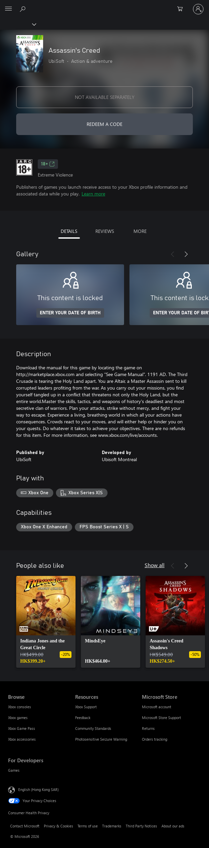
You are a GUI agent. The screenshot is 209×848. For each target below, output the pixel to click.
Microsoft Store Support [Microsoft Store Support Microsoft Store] (161, 717)
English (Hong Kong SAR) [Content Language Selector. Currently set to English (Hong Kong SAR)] (38, 789)
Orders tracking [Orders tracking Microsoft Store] (154, 739)
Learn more (93, 193)
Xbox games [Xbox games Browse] (18, 717)
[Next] (186, 254)
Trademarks (111, 826)
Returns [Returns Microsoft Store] (148, 728)
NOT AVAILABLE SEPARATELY (105, 97)
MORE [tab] (140, 231)
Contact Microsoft (24, 826)
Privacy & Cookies (58, 826)
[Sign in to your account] (198, 9)
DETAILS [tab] (69, 231)
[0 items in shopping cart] (182, 9)
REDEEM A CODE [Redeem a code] (104, 124)
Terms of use (88, 826)
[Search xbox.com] (23, 8)
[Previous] (172, 254)
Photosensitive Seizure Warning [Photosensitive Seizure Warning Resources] (101, 739)
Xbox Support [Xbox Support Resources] (86, 707)
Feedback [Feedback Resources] (82, 717)
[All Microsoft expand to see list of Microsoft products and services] (8, 9)
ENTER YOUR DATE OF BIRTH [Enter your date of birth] (70, 313)
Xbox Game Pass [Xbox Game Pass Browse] (21, 728)
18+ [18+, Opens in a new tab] (48, 164)
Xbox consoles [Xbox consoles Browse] (19, 707)
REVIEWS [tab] (104, 231)
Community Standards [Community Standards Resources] (93, 728)
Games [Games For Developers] (14, 770)
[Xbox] (17, 24)
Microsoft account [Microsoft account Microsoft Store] (156, 707)
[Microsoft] (104, 5)
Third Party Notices (141, 826)
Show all (155, 564)
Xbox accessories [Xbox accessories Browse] (22, 739)
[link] (46, 622)
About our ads (172, 826)
